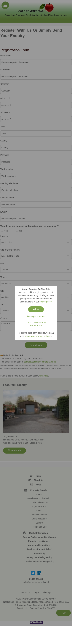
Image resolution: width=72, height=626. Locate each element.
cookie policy (45, 302)
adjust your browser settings (38, 336)
